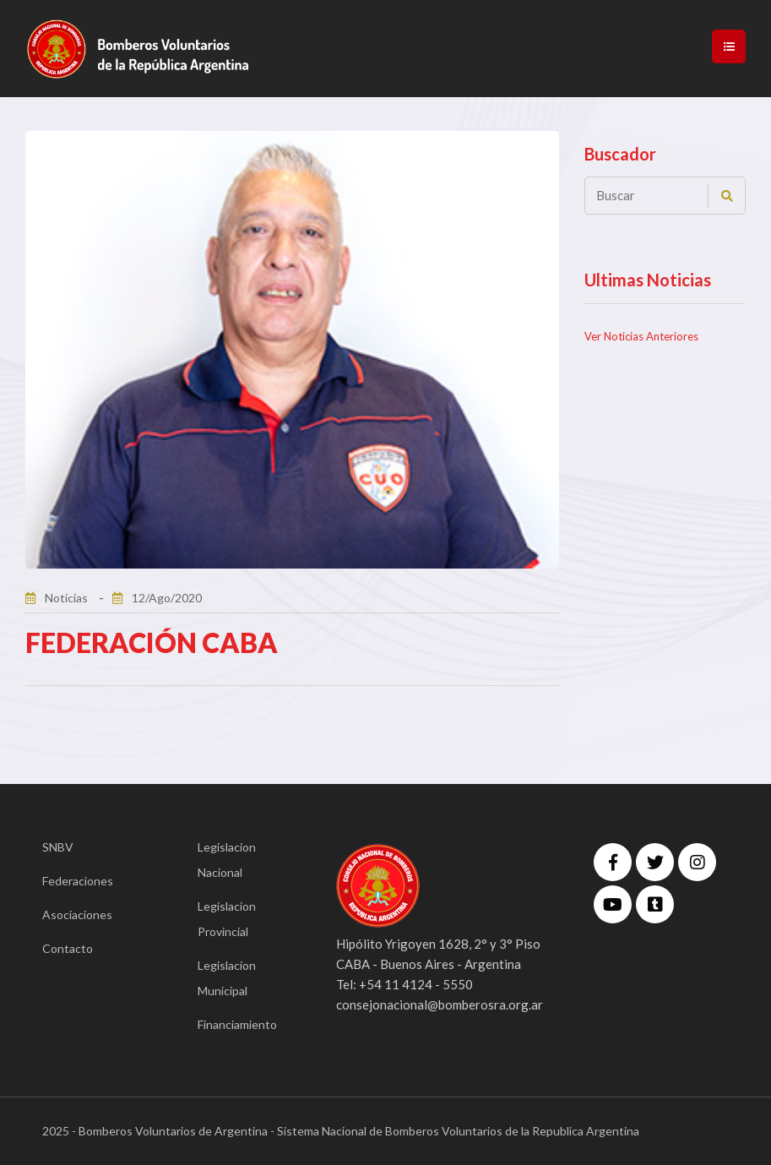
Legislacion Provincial (227, 919)
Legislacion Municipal (227, 978)
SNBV (57, 847)
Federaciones (77, 881)
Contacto (67, 948)
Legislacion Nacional (227, 859)
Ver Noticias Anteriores (641, 336)
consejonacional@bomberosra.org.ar (439, 1004)
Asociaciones (77, 914)
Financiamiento (237, 1024)
